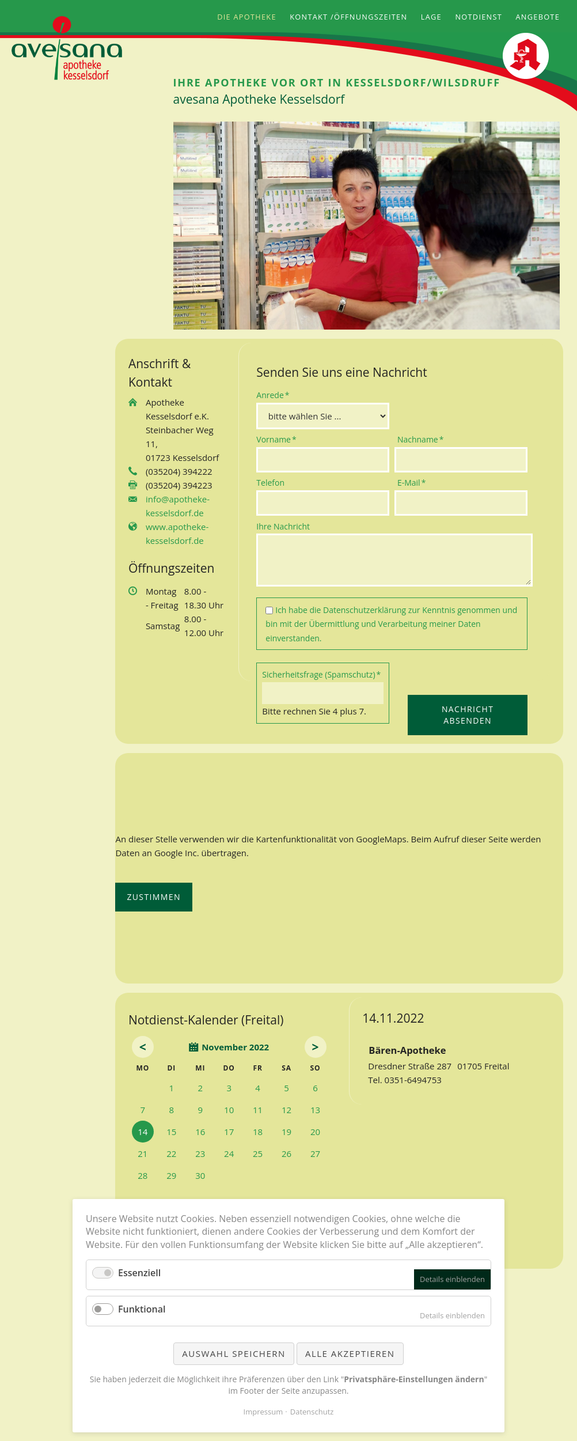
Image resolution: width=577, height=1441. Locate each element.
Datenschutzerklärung (364, 609)
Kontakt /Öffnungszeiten (348, 17)
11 (258, 1109)
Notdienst (478, 17)
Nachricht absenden (468, 715)
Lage (431, 17)
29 (171, 1175)
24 (229, 1153)
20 (315, 1131)
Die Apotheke (246, 17)
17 (229, 1131)
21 (142, 1153)
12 (286, 1109)
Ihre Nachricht (283, 526)
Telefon (270, 482)
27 (315, 1153)
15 (171, 1131)
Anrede (274, 394)
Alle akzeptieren (350, 1353)
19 (286, 1131)
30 (200, 1175)
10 (229, 1109)
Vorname (276, 439)
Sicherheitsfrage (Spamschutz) (321, 674)
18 (258, 1131)
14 (142, 1131)
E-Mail (415, 482)
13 (315, 1109)
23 (200, 1153)
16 (200, 1131)
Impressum (263, 1411)
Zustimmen (154, 896)
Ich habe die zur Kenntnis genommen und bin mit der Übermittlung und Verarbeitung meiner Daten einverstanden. (391, 624)
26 (286, 1153)
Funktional (141, 1309)
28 (142, 1175)
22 (171, 1153)
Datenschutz (312, 1411)
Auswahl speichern (233, 1353)
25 (258, 1153)
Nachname (420, 439)
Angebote (538, 17)
